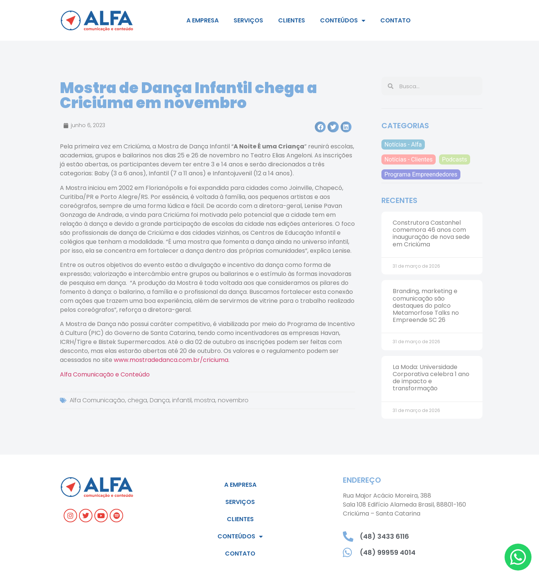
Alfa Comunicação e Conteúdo (105, 374)
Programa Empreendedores (420, 174)
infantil (182, 400)
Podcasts (454, 159)
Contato (395, 20)
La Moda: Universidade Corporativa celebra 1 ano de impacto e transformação (431, 378)
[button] (320, 127)
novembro (233, 400)
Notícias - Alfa (403, 144)
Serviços (248, 20)
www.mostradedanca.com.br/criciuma (171, 360)
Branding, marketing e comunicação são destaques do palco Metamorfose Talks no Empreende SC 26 (426, 305)
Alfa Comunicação (97, 400)
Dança (160, 400)
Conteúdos (342, 20)
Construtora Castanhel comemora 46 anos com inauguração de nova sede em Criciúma (431, 233)
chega (137, 400)
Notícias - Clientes (408, 159)
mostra (204, 400)
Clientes (291, 20)
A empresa (202, 20)
